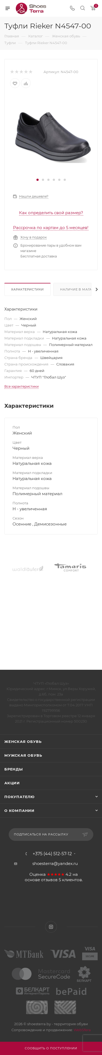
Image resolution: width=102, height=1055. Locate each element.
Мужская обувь (23, 755)
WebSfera (82, 1030)
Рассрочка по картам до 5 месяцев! (50, 227)
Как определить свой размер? (51, 212)
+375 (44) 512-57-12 (52, 854)
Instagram (51, 927)
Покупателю (19, 797)
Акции (12, 783)
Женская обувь (22, 741)
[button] (37, 180)
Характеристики (27, 289)
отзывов (49, 879)
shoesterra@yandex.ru (55, 863)
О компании (19, 810)
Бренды (13, 769)
